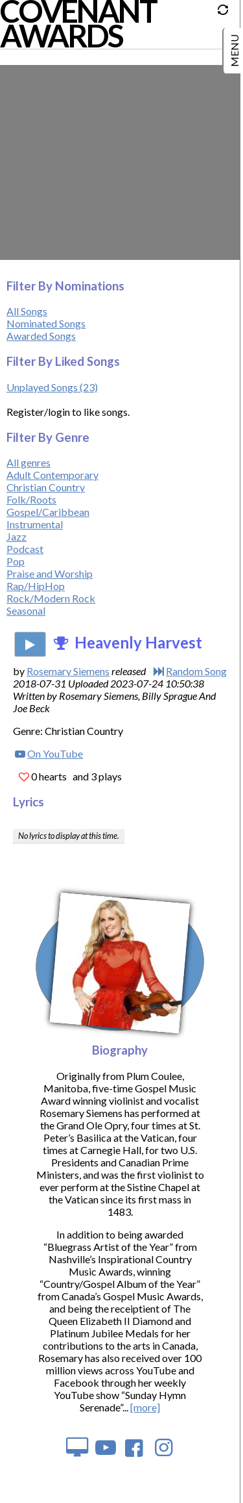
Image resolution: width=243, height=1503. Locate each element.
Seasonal (25, 610)
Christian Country (45, 487)
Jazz (16, 536)
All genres (28, 462)
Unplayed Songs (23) (52, 387)
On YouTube (55, 753)
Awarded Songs (41, 335)
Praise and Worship (49, 573)
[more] (145, 1407)
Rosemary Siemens (68, 671)
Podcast (24, 549)
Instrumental (34, 524)
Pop (15, 561)
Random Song (196, 671)
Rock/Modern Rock (50, 598)
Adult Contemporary (52, 475)
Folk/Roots (31, 499)
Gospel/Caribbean (47, 512)
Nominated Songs (46, 323)
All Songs (26, 311)
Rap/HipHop (35, 586)
